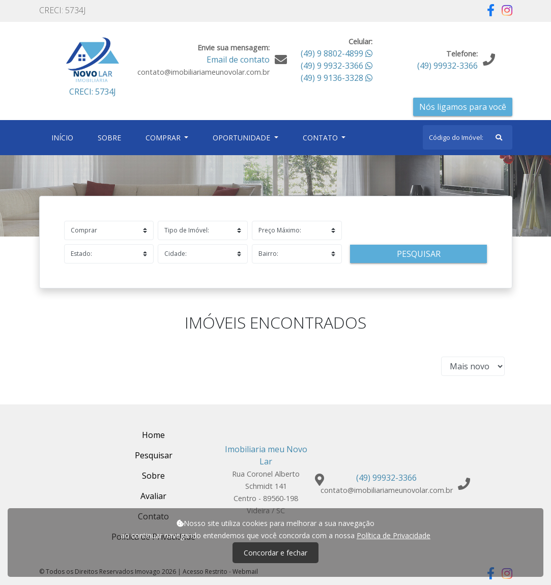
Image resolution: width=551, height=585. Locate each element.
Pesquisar (419, 253)
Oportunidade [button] (242, 137)
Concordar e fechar (275, 553)
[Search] (467, 137)
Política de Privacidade (393, 535)
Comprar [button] (164, 137)
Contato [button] (321, 137)
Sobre (111, 137)
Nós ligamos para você (462, 106)
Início (64, 137)
